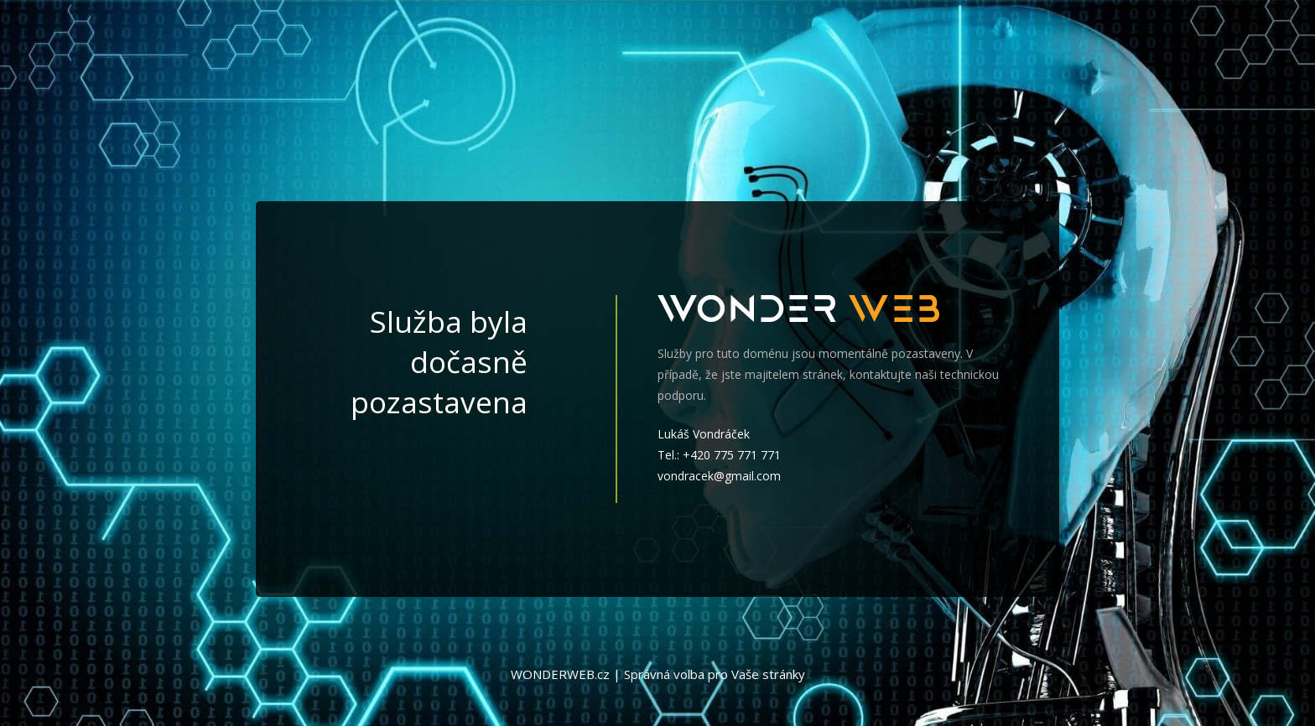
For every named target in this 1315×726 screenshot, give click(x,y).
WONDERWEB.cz (560, 674)
